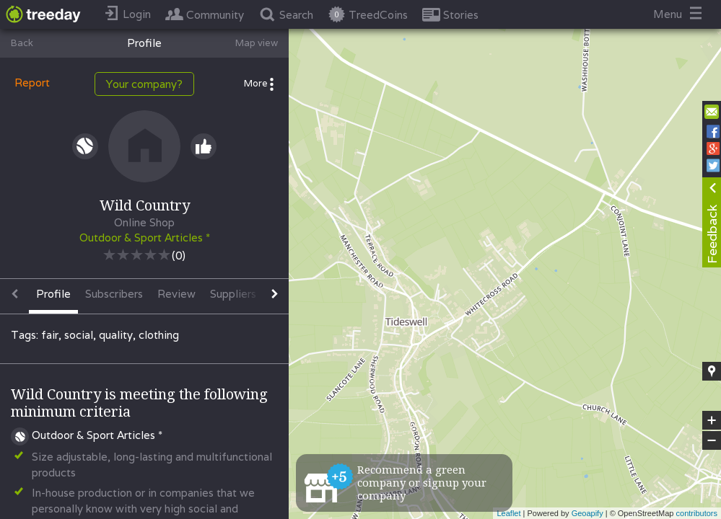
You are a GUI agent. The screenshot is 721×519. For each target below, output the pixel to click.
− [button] (712, 440)
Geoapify (587, 513)
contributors (696, 513)
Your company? (144, 84)
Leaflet (508, 513)
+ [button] (712, 420)
